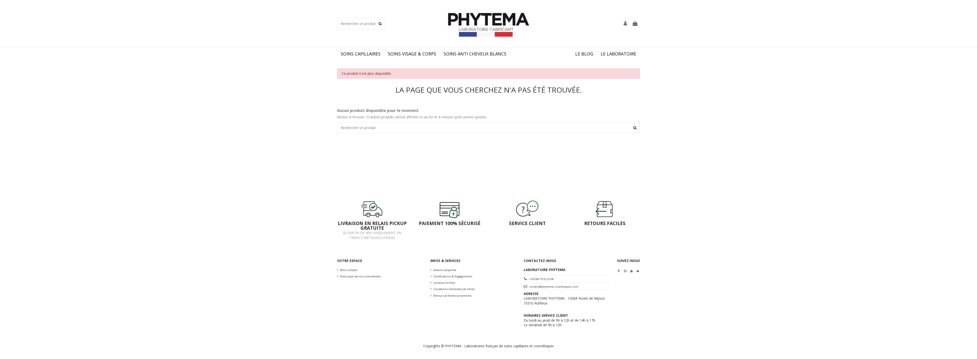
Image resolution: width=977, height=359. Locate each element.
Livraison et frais (444, 282)
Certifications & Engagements (452, 276)
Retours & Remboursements (452, 295)
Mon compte (348, 270)
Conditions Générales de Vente (454, 289)
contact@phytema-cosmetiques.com (553, 286)
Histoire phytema (444, 270)
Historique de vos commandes (360, 276)
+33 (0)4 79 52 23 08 (541, 279)
